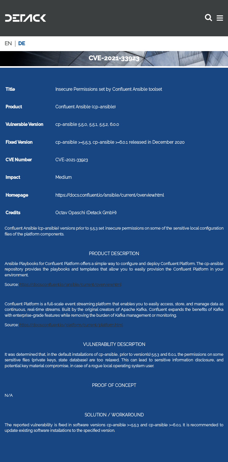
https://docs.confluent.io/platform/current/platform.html (71, 325)
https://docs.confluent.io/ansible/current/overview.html (70, 284)
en (8, 43)
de (21, 43)
